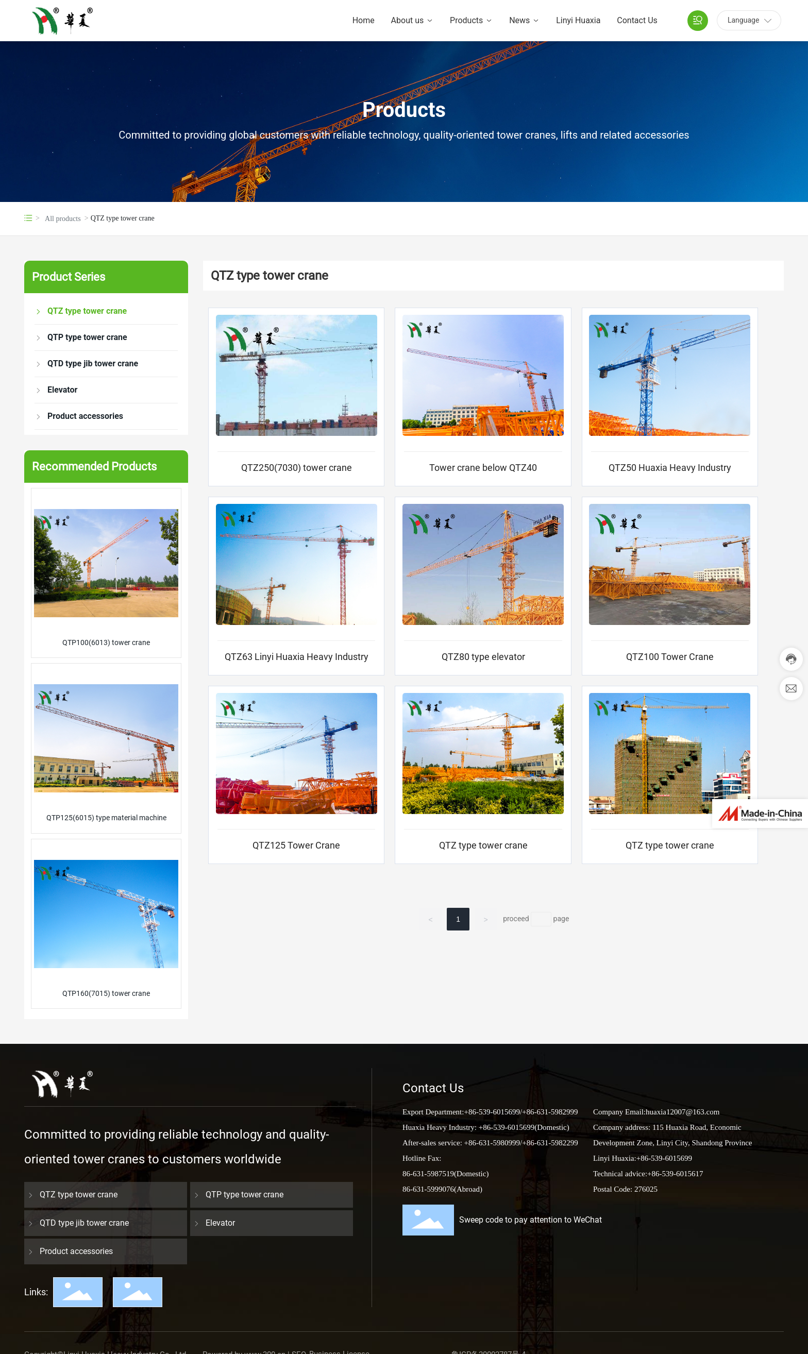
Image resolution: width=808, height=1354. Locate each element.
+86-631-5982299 (550, 1143)
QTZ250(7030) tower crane (296, 467)
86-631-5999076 (428, 1189)
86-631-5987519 (428, 1174)
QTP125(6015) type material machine (106, 818)
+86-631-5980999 (491, 1143)
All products (63, 219)
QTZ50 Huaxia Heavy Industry (670, 467)
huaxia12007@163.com (682, 1112)
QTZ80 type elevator (483, 656)
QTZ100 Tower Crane (670, 656)
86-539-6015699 (666, 1158)
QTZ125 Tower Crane (296, 845)
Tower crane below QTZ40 (483, 467)
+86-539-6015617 (675, 1174)
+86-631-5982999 (550, 1112)
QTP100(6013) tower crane (106, 642)
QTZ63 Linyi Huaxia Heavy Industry (296, 656)
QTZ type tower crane (483, 845)
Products (404, 110)
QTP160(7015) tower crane (106, 993)
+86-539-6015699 (491, 1112)
